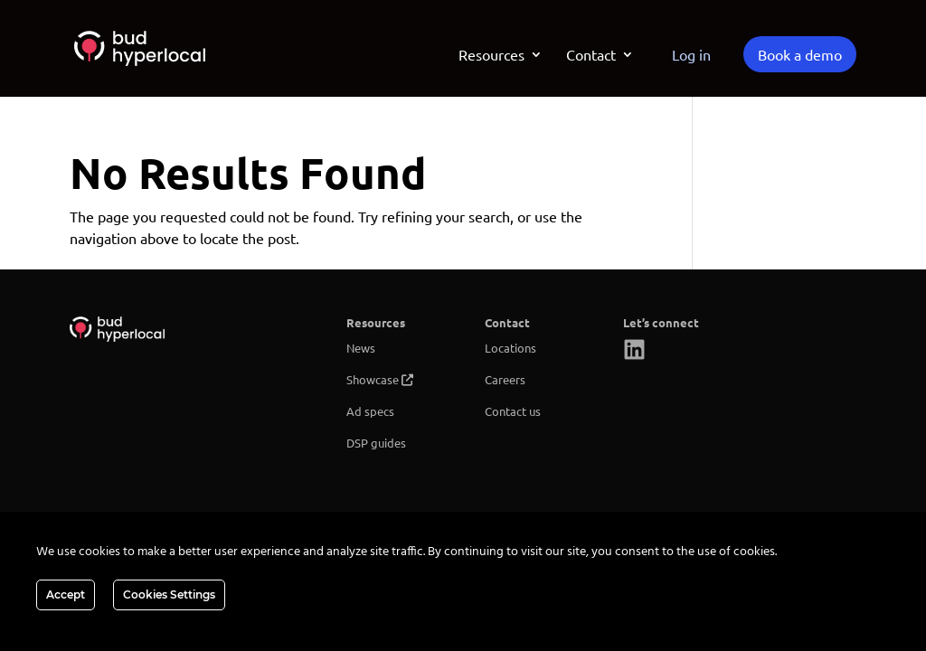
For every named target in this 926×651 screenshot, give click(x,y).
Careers (505, 379)
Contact (591, 55)
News (360, 347)
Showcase (372, 379)
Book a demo (800, 54)
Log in (691, 54)
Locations (510, 347)
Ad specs (370, 411)
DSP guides (376, 442)
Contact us (513, 411)
